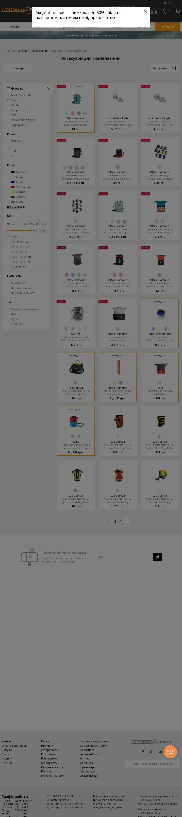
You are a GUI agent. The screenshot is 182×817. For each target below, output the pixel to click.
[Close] (145, 11)
